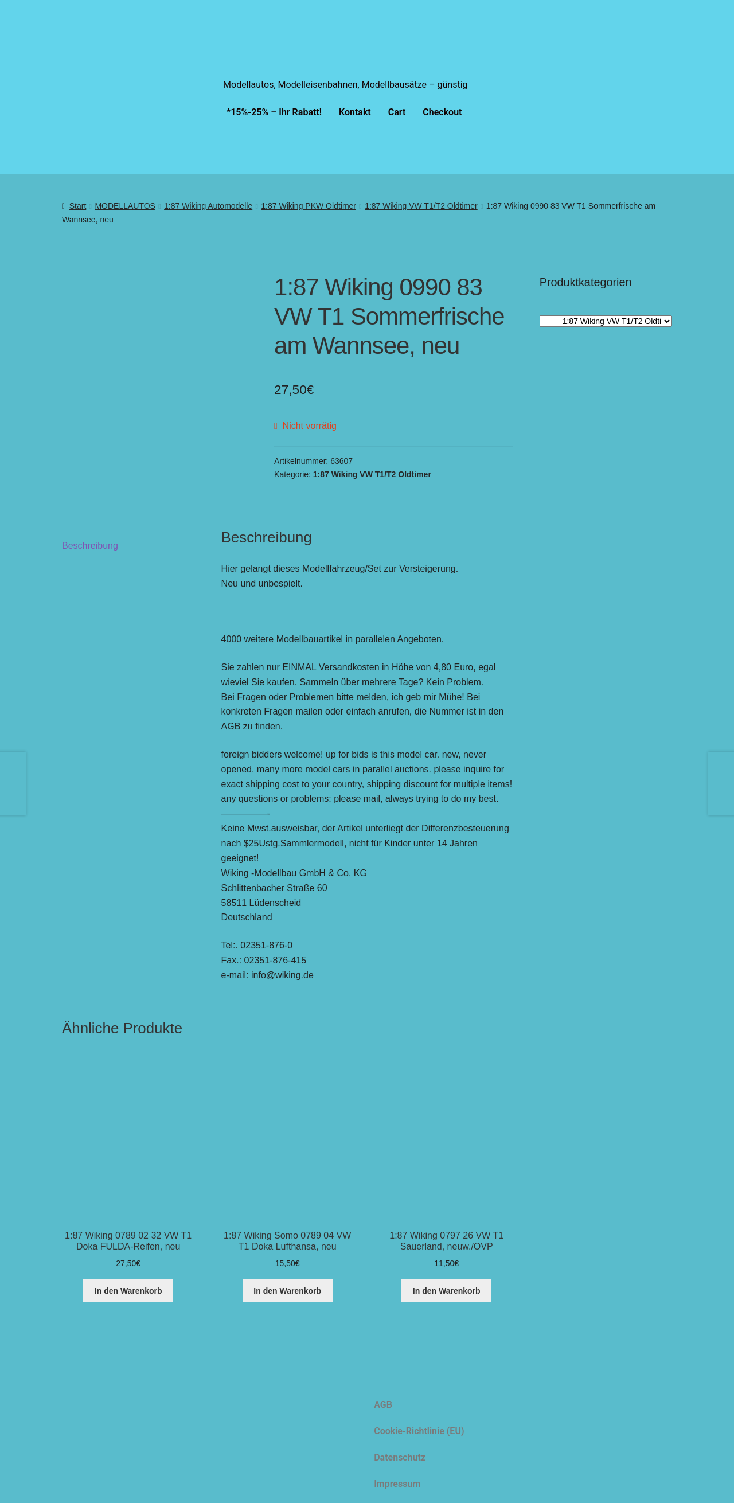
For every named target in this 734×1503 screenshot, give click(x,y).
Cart (397, 112)
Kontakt (355, 112)
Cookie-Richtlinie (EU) (419, 1431)
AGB (383, 1404)
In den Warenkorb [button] (128, 1290)
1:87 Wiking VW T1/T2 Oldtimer (421, 205)
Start (78, 205)
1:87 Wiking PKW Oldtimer (308, 205)
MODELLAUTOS (125, 205)
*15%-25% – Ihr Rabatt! (274, 112)
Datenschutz (399, 1457)
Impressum (397, 1483)
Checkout (442, 112)
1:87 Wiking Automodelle (208, 205)
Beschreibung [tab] (90, 546)
